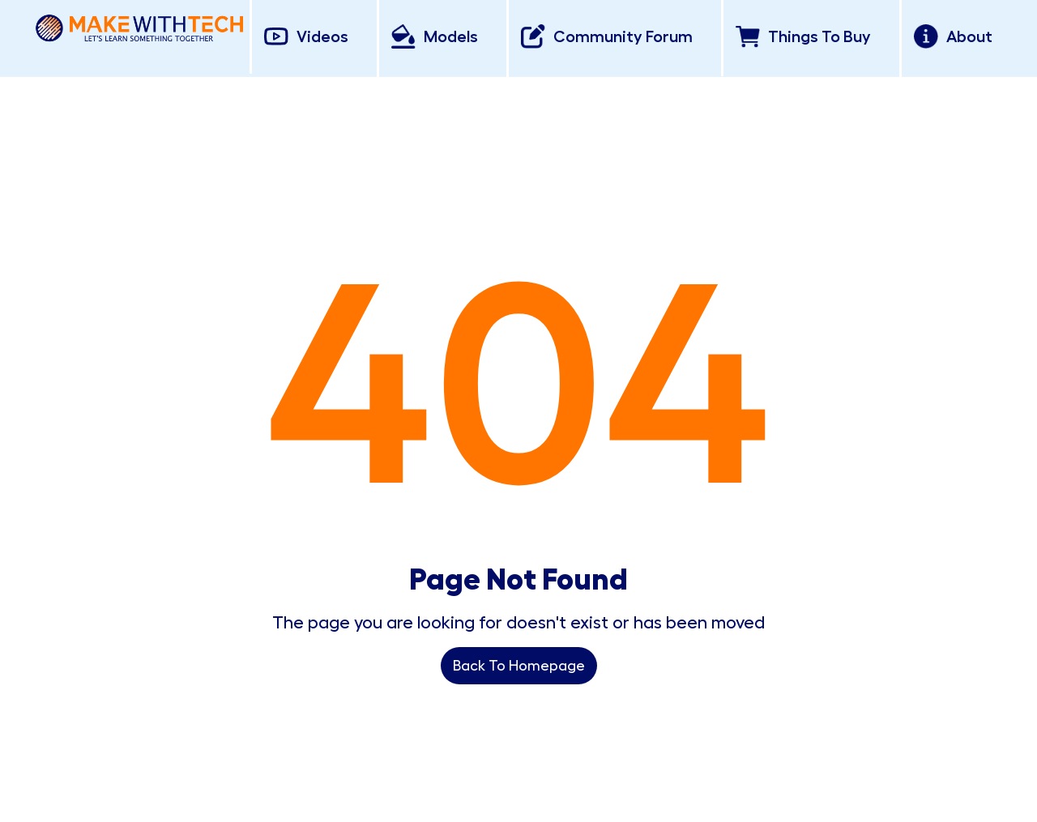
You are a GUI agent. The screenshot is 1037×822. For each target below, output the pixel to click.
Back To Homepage (519, 665)
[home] (139, 25)
